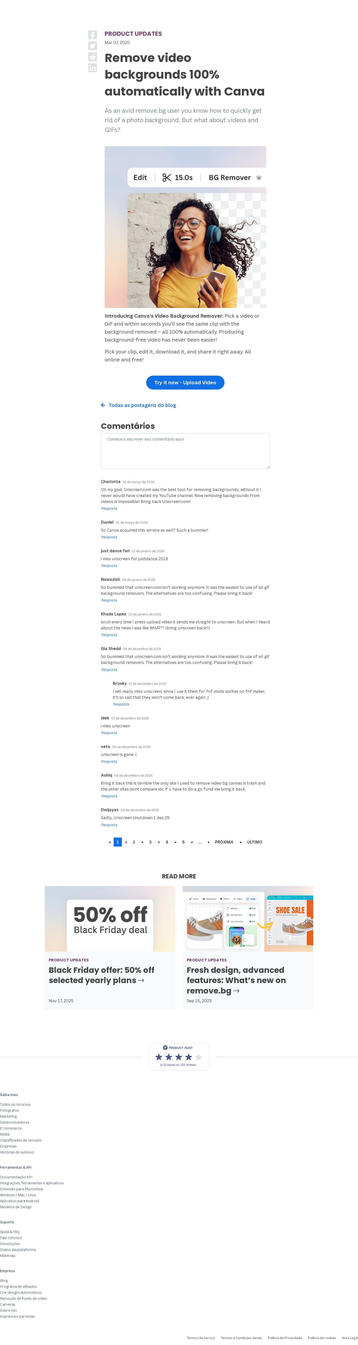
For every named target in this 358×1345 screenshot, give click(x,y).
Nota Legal (350, 1338)
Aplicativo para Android (19, 1200)
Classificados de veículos (21, 1140)
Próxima (224, 842)
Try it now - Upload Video (185, 382)
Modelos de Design (16, 1206)
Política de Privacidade (285, 1338)
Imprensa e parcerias (17, 1316)
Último (254, 842)
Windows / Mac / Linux (18, 1195)
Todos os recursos (15, 1104)
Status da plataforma (18, 1249)
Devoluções (10, 1243)
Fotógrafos (9, 1110)
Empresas (8, 1146)
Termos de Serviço (201, 1338)
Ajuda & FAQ (10, 1231)
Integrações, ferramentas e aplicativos (32, 1183)
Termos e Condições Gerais (241, 1338)
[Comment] (185, 451)
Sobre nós (8, 1310)
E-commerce (11, 1128)
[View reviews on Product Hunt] (179, 1057)
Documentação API (16, 1177)
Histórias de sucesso (17, 1152)
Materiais (7, 1255)
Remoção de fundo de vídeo (23, 1298)
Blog (4, 1280)
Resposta (109, 508)
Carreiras (7, 1304)
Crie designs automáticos (21, 1292)
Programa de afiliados (18, 1286)
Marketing (8, 1116)
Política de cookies (322, 1338)
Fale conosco (11, 1237)
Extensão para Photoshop (21, 1189)
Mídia (4, 1134)
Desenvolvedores (14, 1122)
